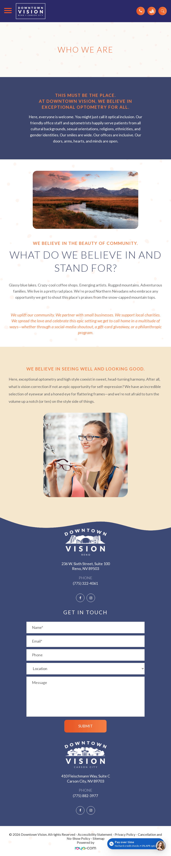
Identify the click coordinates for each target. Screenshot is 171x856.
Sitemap (98, 838)
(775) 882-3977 (85, 796)
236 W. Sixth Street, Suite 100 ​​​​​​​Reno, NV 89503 (85, 566)
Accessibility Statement (95, 834)
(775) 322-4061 (85, 583)
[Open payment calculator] (135, 843)
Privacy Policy (125, 834)
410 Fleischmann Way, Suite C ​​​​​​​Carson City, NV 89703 (85, 778)
